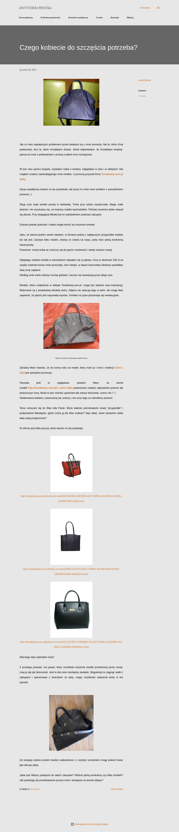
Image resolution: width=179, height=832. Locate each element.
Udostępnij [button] (144, 80)
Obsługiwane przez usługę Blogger (89, 824)
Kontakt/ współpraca (78, 17)
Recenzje (115, 17)
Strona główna (26, 17)
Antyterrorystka (35, 8)
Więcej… (131, 17)
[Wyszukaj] (145, 8)
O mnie (99, 17)
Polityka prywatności (50, 17)
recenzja (142, 96)
